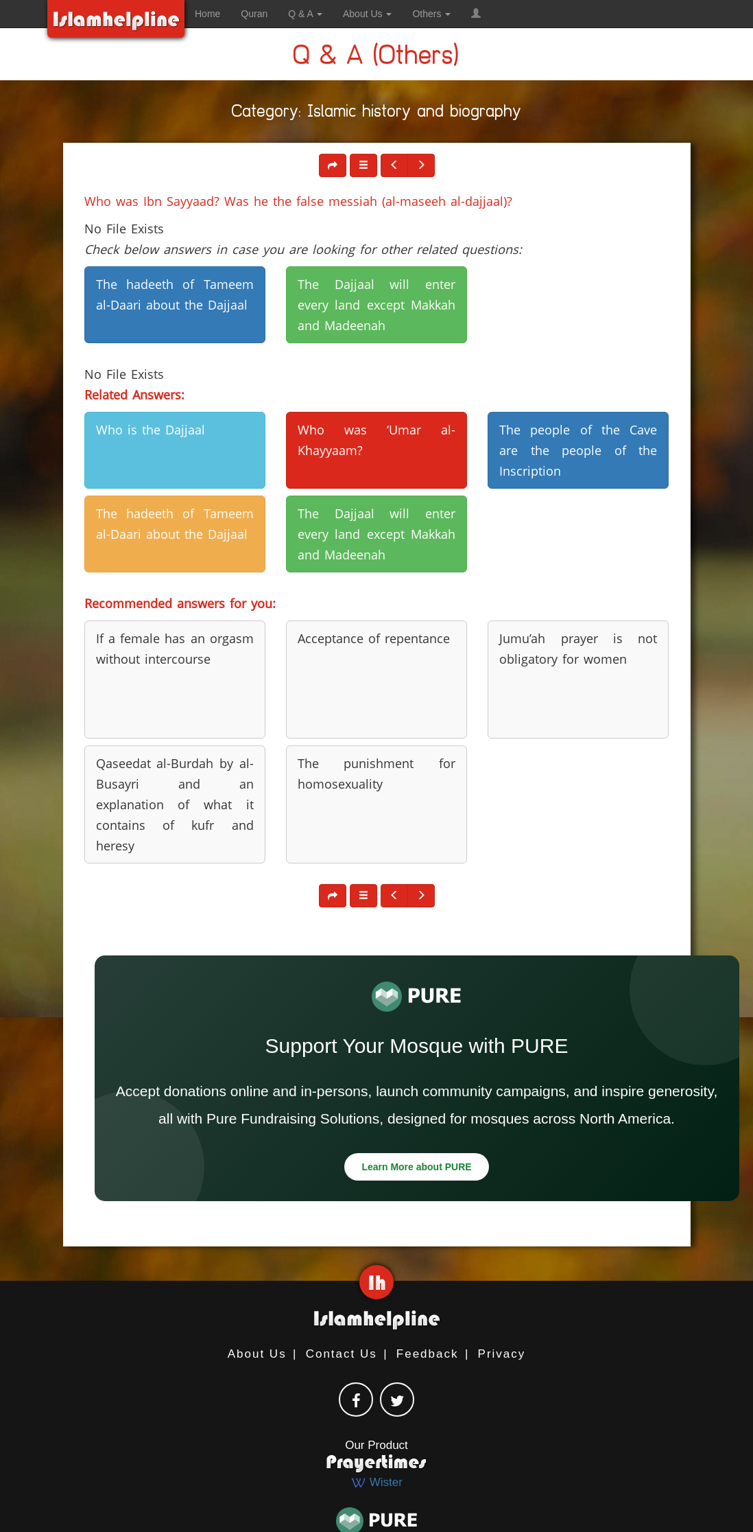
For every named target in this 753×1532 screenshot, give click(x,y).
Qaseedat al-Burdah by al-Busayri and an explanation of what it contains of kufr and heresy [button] (175, 804)
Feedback (427, 1353)
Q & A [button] (305, 13)
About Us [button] (367, 13)
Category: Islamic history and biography (377, 113)
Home (207, 13)
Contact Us (341, 1353)
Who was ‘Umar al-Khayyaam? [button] (376, 440)
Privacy (502, 1353)
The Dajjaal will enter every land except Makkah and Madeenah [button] (376, 305)
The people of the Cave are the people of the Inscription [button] (578, 450)
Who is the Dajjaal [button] (150, 429)
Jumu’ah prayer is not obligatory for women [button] (578, 648)
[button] (476, 13)
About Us (257, 1353)
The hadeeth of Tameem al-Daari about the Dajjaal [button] (175, 294)
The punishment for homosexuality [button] (376, 773)
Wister (376, 1482)
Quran (254, 13)
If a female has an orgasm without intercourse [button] (175, 648)
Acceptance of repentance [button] (374, 638)
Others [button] (431, 13)
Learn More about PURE (416, 1166)
